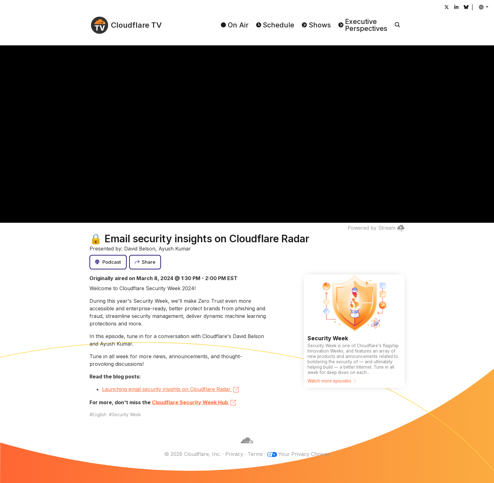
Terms (255, 454)
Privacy (234, 454)
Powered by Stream (376, 228)
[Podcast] (108, 262)
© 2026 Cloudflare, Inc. (192, 454)
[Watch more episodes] (354, 331)
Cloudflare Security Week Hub (194, 402)
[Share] (145, 262)
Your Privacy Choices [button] (304, 454)
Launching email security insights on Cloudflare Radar (171, 390)
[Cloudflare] (247, 446)
